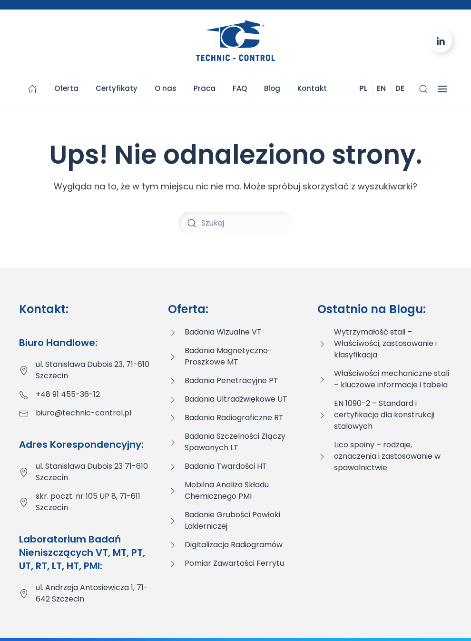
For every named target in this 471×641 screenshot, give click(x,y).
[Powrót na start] (235, 41)
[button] (423, 89)
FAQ (240, 88)
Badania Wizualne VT (223, 331)
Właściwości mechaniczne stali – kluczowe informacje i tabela (391, 379)
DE (399, 88)
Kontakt (312, 88)
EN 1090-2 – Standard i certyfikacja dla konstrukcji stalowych (384, 415)
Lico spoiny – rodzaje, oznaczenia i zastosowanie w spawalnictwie (387, 456)
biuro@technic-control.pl (83, 412)
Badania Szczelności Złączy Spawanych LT (235, 442)
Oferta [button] (66, 88)
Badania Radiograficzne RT (234, 417)
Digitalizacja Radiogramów (234, 544)
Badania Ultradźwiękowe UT (236, 399)
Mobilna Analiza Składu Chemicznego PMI (227, 490)
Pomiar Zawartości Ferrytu (234, 563)
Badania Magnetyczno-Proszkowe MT (228, 356)
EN (381, 88)
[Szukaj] (235, 223)
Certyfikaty (116, 88)
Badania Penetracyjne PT (231, 380)
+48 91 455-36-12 (68, 394)
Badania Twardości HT (226, 466)
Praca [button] (205, 88)
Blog (272, 88)
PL (363, 88)
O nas (166, 88)
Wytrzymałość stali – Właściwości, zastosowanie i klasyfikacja (385, 343)
